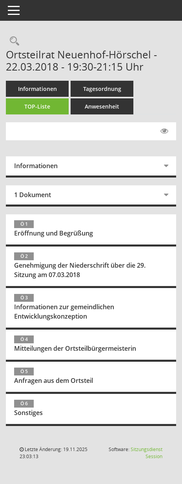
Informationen (37, 88)
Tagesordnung (102, 88)
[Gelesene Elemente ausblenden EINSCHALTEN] (164, 131)
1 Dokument (32, 194)
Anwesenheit (102, 106)
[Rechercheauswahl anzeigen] (12, 41)
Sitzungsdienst (146, 453)
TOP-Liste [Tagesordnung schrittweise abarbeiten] (37, 106)
